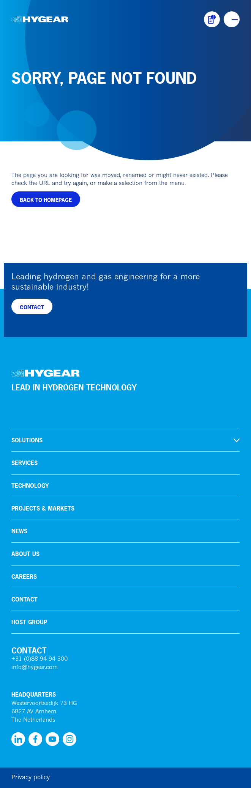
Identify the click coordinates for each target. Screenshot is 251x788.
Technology (30, 486)
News (19, 531)
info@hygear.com (34, 668)
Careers (24, 577)
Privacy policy (30, 778)
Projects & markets (42, 508)
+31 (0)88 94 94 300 (39, 659)
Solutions (27, 440)
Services (24, 463)
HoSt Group (29, 622)
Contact (24, 599)
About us (25, 554)
